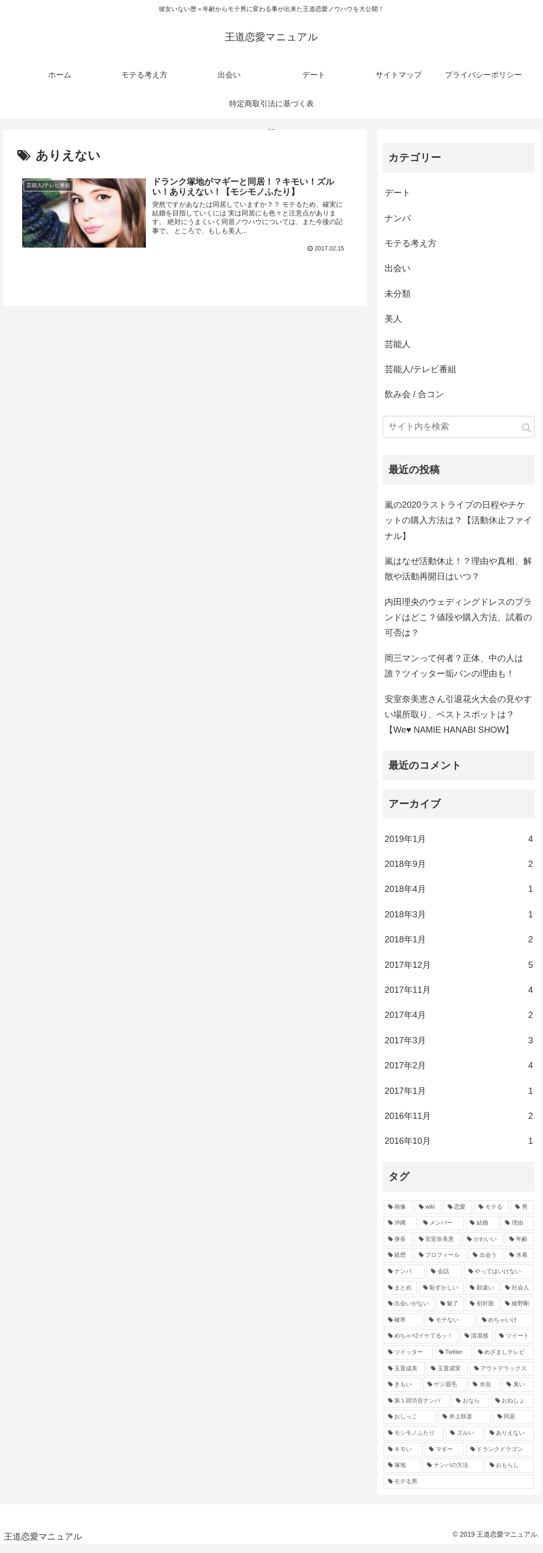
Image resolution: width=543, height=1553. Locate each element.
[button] (526, 435)
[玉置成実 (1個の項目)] (447, 1376)
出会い (398, 276)
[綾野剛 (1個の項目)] (517, 1311)
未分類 (398, 301)
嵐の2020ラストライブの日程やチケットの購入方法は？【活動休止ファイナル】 (458, 528)
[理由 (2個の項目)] (517, 1231)
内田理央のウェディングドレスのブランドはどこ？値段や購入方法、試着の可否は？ (458, 625)
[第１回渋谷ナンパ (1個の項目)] (417, 1409)
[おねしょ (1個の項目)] (512, 1409)
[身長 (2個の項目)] (398, 1247)
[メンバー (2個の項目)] (441, 1231)
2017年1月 (459, 1098)
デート (398, 200)
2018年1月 (459, 947)
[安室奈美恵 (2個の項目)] (437, 1247)
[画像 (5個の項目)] (398, 1215)
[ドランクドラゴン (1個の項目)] (500, 1457)
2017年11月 (459, 997)
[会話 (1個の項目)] (444, 1279)
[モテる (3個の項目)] (491, 1215)
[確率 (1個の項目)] (403, 1328)
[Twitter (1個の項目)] (453, 1360)
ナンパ (398, 226)
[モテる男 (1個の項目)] (459, 1489)
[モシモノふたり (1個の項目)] (414, 1441)
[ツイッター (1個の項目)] (408, 1360)
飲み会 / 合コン (414, 402)
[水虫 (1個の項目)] (484, 1392)
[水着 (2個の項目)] (519, 1263)
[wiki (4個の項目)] (427, 1215)
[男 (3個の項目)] (522, 1215)
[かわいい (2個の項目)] (483, 1247)
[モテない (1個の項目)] (450, 1328)
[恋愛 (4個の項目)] (457, 1215)
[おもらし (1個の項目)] (509, 1473)
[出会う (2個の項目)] (485, 1263)
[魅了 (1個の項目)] (450, 1311)
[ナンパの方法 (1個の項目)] (453, 1473)
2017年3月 (459, 1048)
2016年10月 (459, 1148)
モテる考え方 (411, 251)
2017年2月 (459, 1073)
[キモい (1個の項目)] (403, 1457)
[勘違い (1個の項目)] (482, 1296)
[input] (459, 434)
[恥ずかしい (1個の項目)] (441, 1296)
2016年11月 (459, 1123)
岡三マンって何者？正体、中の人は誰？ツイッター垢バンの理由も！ (454, 673)
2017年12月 (459, 972)
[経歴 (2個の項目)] (398, 1263)
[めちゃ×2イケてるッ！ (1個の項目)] (421, 1344)
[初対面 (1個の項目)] (482, 1311)
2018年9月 (459, 871)
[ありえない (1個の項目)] (509, 1441)
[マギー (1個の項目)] (444, 1457)
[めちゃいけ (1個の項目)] (506, 1328)
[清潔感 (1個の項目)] (476, 1344)
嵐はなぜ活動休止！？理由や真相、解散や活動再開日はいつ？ (458, 576)
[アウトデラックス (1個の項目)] (502, 1376)
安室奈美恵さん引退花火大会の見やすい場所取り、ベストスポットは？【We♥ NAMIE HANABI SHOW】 (458, 722)
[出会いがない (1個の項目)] (409, 1311)
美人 (393, 326)
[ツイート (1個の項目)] (514, 1344)
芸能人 (398, 352)
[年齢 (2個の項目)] (519, 1247)
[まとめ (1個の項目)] (400, 1296)
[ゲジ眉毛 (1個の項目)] (444, 1392)
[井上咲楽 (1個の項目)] (464, 1424)
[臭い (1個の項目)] (518, 1392)
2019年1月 (459, 846)
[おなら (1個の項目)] (470, 1409)
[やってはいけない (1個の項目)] (499, 1279)
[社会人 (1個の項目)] (517, 1296)
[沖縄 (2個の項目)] (400, 1231)
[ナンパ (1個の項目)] (404, 1279)
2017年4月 (459, 1022)
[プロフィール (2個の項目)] (440, 1263)
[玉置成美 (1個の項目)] (404, 1376)
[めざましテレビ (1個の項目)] (504, 1360)
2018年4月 (459, 896)
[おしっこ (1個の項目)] (410, 1424)
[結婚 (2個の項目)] (482, 1231)
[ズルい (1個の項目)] (464, 1441)
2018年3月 (459, 922)
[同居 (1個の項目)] (513, 1424)
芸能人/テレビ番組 (420, 377)
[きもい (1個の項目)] (402, 1392)
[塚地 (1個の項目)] (402, 1473)
